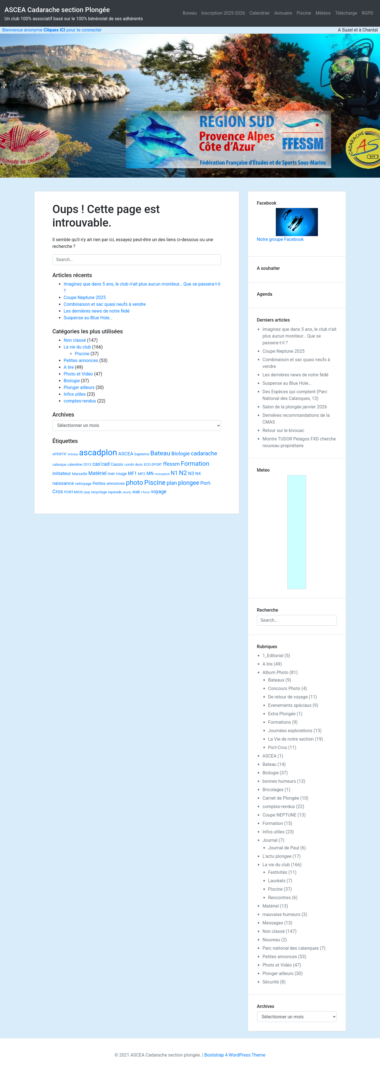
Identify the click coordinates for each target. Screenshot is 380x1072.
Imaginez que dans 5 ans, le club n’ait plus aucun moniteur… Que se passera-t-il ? (299, 336)
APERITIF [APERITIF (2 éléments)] (60, 454)
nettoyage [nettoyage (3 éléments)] (83, 483)
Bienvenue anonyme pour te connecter (51, 30)
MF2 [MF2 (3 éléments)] (141, 474)
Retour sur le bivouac (283, 430)
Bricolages (273, 789)
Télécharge (346, 13)
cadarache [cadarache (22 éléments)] (204, 453)
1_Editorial (273, 655)
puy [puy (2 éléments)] (87, 492)
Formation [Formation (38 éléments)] (195, 463)
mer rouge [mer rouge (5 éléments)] (117, 473)
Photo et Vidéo (78, 374)
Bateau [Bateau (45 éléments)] (160, 453)
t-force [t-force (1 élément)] (145, 492)
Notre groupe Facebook (287, 225)
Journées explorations (290, 730)
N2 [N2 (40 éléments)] (183, 472)
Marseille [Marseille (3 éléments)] (79, 474)
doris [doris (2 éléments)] (139, 465)
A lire (69, 367)
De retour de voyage (288, 697)
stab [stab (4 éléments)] (136, 492)
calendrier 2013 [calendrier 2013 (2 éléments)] (79, 465)
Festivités (277, 872)
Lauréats (277, 880)
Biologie (72, 380)
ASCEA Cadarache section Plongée (57, 10)
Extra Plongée (282, 713)
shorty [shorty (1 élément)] (127, 492)
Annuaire (283, 13)
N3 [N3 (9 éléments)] (191, 473)
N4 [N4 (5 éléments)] (198, 473)
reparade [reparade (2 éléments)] (115, 492)
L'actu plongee (277, 856)
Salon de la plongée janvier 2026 (295, 407)
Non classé (75, 340)
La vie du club (77, 347)
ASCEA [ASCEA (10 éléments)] (125, 453)
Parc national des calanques (291, 948)
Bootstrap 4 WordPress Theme (234, 1055)
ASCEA (270, 756)
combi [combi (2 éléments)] (129, 465)
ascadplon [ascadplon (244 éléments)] (98, 452)
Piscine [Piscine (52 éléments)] (155, 483)
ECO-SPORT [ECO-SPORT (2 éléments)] (153, 465)
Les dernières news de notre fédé (97, 311)
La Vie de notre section (291, 739)
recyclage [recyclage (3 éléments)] (99, 492)
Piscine (304, 13)
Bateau (270, 764)
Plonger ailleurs (79, 387)
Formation (273, 823)
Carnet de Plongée (281, 798)
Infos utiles (75, 394)
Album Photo (275, 672)
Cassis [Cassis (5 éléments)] (117, 464)
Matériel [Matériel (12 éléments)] (97, 473)
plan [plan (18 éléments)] (172, 483)
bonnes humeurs (279, 781)
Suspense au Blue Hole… (88, 317)
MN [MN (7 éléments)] (149, 473)
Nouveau (271, 939)
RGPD (367, 13)
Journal (270, 840)
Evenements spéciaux (290, 705)
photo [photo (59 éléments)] (134, 483)
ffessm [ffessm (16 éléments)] (171, 464)
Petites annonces (81, 360)
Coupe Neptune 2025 (85, 297)
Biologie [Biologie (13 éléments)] (180, 453)
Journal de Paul (283, 848)
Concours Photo (284, 688)
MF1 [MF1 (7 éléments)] (132, 473)
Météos (323, 13)
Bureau (190, 13)
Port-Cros (277, 747)
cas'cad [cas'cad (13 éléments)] (101, 464)
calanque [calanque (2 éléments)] (60, 465)
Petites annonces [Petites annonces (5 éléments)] (108, 483)
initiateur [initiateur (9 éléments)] (62, 473)
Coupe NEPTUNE (280, 815)
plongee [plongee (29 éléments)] (188, 482)
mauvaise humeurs (282, 914)
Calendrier (259, 13)
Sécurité (271, 982)
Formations (279, 722)
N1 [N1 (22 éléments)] (174, 473)
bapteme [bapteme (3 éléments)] (142, 454)
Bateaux (276, 680)
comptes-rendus (80, 401)
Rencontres (279, 897)
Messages (273, 923)
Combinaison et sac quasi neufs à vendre (105, 304)
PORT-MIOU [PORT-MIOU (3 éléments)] (73, 492)
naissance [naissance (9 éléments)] (63, 483)
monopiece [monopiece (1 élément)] (162, 474)
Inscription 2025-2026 (223, 13)
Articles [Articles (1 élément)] (73, 454)
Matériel (271, 906)
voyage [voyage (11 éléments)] (158, 491)
